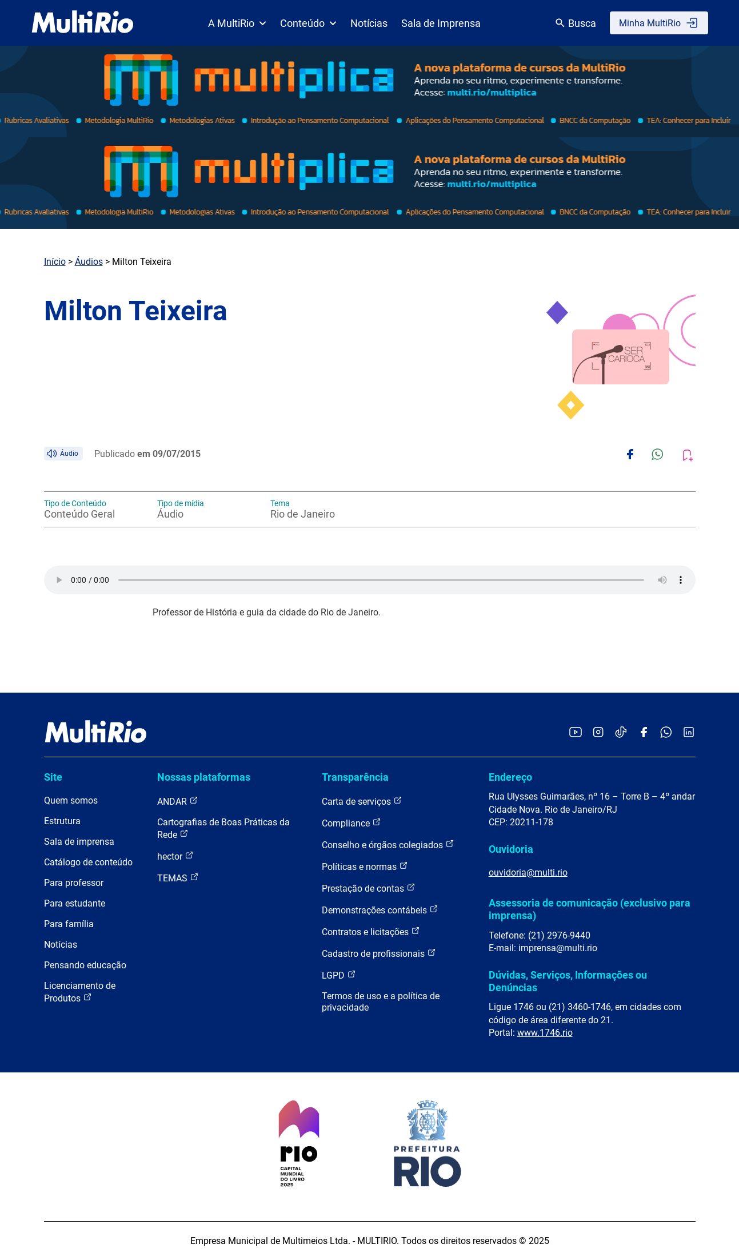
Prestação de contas (369, 888)
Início (55, 261)
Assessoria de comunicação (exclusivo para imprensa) (589, 909)
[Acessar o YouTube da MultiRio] (575, 733)
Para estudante (74, 903)
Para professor (73, 882)
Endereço (510, 777)
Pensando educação (85, 965)
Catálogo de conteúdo (88, 862)
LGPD (339, 975)
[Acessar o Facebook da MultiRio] (643, 733)
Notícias (369, 23)
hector (175, 856)
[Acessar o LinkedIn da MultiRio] (689, 733)
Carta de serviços (362, 801)
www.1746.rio (545, 1032)
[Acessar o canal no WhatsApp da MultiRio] (666, 733)
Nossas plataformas (203, 777)
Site (53, 777)
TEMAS (178, 878)
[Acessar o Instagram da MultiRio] (598, 733)
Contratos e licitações (371, 931)
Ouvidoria (511, 849)
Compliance (351, 823)
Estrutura (62, 821)
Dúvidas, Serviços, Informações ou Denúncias (568, 981)
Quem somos (71, 800)
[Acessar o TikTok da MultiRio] (621, 733)
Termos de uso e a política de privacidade (381, 1002)
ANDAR (177, 801)
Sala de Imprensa (441, 23)
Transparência (355, 777)
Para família (69, 924)
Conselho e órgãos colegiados (388, 844)
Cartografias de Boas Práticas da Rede (223, 828)
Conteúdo (308, 23)
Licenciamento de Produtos (79, 992)
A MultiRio (237, 23)
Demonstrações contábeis (380, 910)
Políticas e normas (365, 866)
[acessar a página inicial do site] (82, 22)
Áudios (89, 261)
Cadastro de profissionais (379, 953)
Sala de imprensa (79, 841)
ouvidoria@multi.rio (528, 872)
